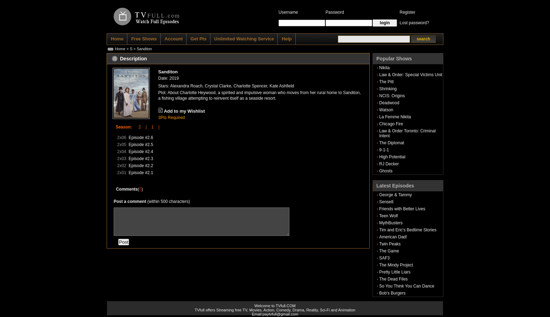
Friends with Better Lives (402, 208)
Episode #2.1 (141, 172)
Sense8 (386, 201)
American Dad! (393, 237)
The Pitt (386, 81)
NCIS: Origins (392, 95)
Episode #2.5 (141, 144)
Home (120, 49)
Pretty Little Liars (394, 272)
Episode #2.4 (141, 151)
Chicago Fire (391, 123)
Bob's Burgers (392, 293)
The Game (389, 251)
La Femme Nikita (395, 116)
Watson (386, 109)
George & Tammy (395, 194)
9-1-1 (384, 149)
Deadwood (389, 102)
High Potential (392, 156)
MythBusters (391, 222)
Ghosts (386, 171)
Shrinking (388, 88)
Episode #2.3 (141, 158)
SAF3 (384, 258)
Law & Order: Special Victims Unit (410, 74)
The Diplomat (391, 142)
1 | (153, 127)
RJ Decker (389, 163)
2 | (140, 127)
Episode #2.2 (141, 165)
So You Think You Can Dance (406, 286)
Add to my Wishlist (184, 111)
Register (407, 12)
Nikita (384, 67)
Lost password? (414, 22)
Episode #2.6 (141, 137)
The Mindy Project (396, 265)
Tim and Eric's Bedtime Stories (407, 229)
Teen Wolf (388, 215)
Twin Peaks (390, 244)
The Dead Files (393, 279)
